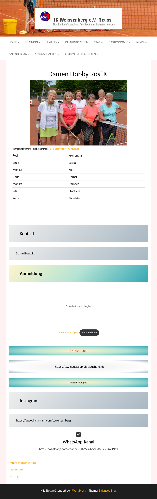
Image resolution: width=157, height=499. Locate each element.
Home (14, 42)
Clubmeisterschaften (81, 54)
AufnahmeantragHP (68, 332)
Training (33, 42)
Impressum (16, 469)
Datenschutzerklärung (22, 463)
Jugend (52, 42)
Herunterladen (89, 332)
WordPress (79, 490)
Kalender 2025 (19, 54)
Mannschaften (47, 54)
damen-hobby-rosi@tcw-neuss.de (63, 148)
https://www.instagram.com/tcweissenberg (43, 420)
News (141, 42)
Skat (98, 42)
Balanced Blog (107, 490)
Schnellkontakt (25, 253)
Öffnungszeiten (76, 42)
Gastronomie (120, 42)
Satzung (14, 476)
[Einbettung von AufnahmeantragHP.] (78, 306)
